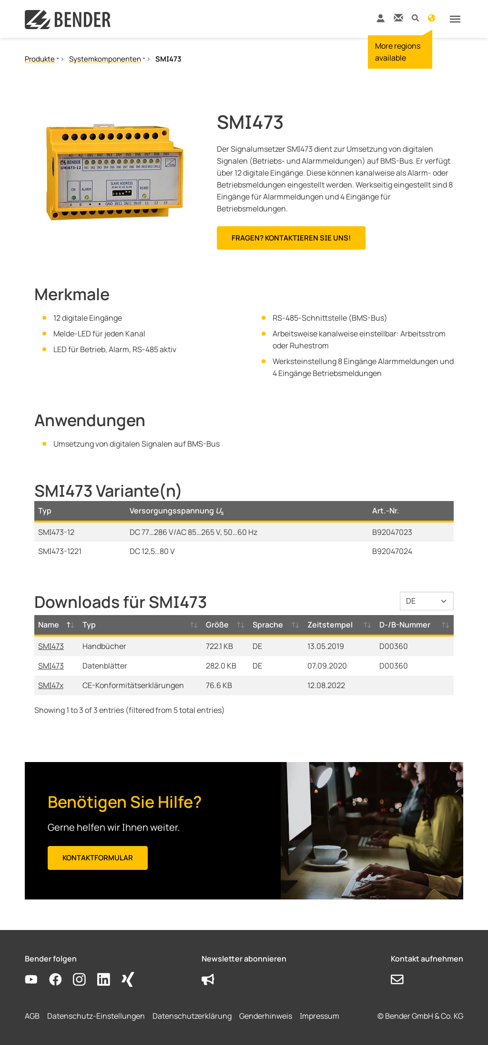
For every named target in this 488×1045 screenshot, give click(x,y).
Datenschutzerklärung (192, 1016)
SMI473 (51, 646)
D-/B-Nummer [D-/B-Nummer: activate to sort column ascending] (404, 624)
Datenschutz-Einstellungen (96, 1016)
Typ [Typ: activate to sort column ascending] (89, 624)
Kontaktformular (97, 858)
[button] (415, 17)
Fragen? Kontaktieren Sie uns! (291, 238)
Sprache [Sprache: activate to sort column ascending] (268, 624)
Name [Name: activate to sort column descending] (48, 624)
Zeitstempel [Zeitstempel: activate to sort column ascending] (330, 624)
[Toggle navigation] (455, 19)
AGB (32, 1016)
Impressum (319, 1016)
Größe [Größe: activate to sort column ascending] (217, 624)
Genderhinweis (265, 1016)
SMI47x (50, 685)
